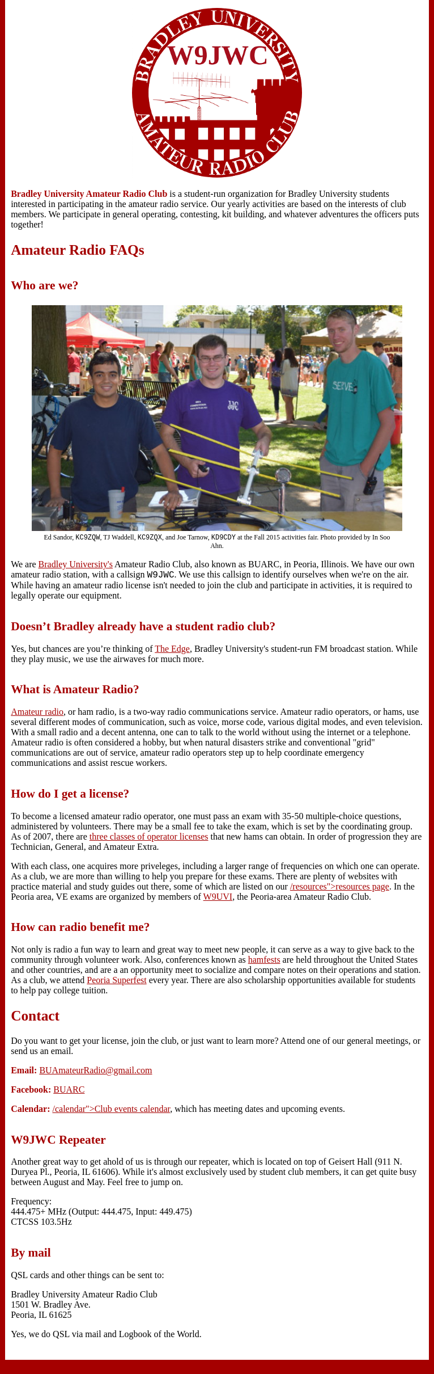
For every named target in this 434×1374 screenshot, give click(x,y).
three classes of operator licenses (149, 839)
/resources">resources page (339, 889)
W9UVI (218, 899)
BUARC (68, 1092)
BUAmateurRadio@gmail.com (95, 1073)
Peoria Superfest (116, 983)
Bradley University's (76, 565)
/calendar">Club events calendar (111, 1111)
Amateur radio (37, 714)
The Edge (172, 651)
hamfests (264, 962)
